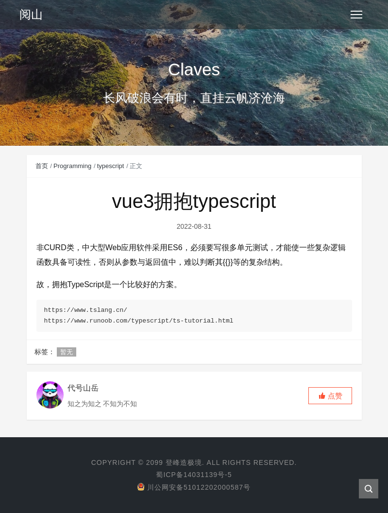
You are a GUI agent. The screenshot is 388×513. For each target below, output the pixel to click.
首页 (41, 166)
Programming (72, 166)
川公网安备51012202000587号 (194, 487)
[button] (330, 395)
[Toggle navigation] (356, 14)
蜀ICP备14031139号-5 (194, 475)
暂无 (66, 352)
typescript (110, 166)
